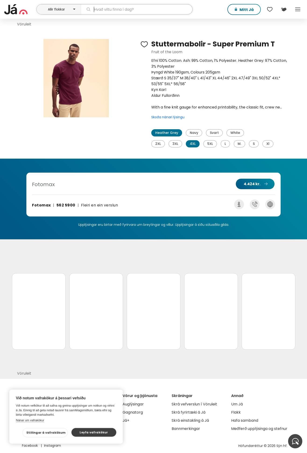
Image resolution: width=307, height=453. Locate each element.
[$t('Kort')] (284, 9)
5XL (210, 143)
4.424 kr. (252, 184)
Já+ (126, 420)
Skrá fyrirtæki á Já (188, 412)
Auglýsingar (133, 404)
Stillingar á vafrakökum (46, 433)
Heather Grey (166, 132)
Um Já (237, 404)
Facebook (30, 445)
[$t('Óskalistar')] (270, 9)
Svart (214, 132)
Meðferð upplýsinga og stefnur (259, 428)
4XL (193, 143)
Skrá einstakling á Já (190, 420)
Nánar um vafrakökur (30, 420)
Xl (267, 143)
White (235, 132)
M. (239, 143)
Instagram (52, 445)
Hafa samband (244, 420)
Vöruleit (24, 24)
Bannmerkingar (186, 428)
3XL (175, 143)
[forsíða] (19, 9)
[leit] (136, 9)
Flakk (236, 412)
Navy (194, 132)
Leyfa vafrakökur (94, 432)
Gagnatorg (133, 412)
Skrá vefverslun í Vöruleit (194, 404)
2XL (158, 143)
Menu (298, 9)
